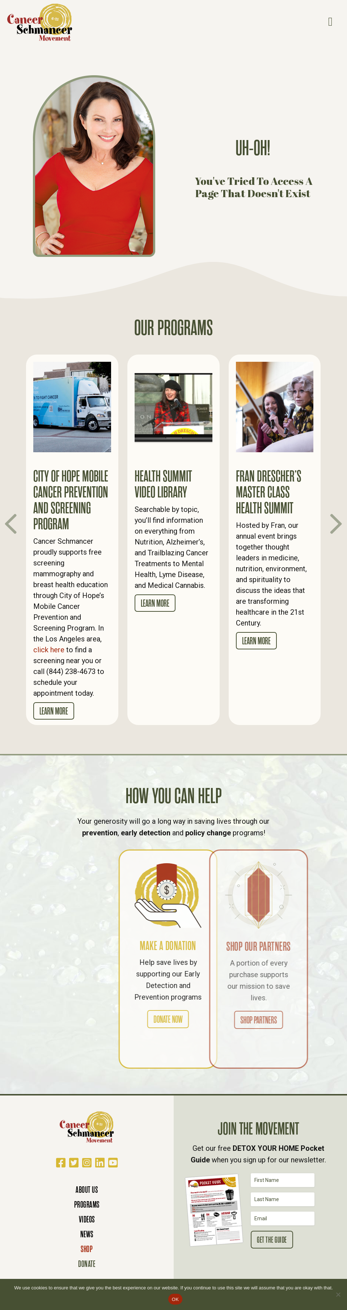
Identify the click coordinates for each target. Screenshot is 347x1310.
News (86, 1234)
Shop (87, 1249)
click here (48, 649)
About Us (87, 1190)
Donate (86, 1264)
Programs (87, 1204)
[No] (338, 1294)
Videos (87, 1219)
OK (175, 1299)
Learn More (53, 711)
